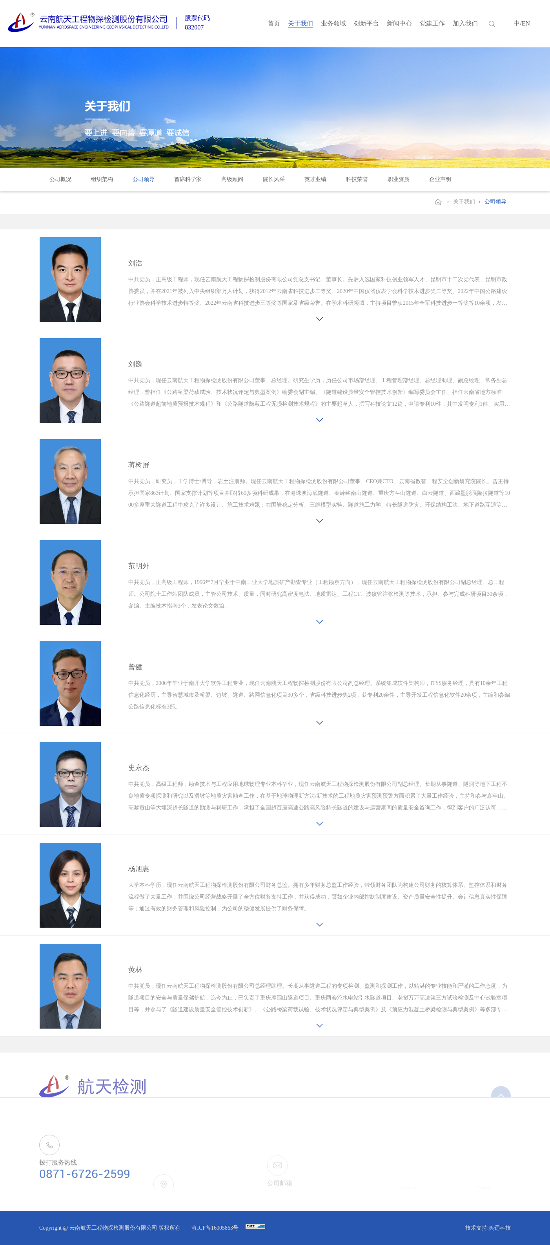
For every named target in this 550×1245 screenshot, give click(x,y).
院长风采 (274, 179)
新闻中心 (399, 23)
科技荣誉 (357, 179)
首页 (274, 23)
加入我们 (465, 23)
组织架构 (102, 179)
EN (526, 23)
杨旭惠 (138, 869)
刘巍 (135, 364)
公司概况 (60, 179)
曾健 (135, 667)
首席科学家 (188, 179)
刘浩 (135, 263)
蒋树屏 (138, 465)
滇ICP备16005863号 (215, 1228)
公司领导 (144, 179)
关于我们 (300, 23)
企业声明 (440, 179)
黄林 (135, 970)
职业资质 (399, 179)
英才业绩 (315, 179)
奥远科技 (500, 1228)
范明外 (138, 566)
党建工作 (432, 23)
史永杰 (138, 768)
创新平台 (366, 23)
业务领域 (333, 23)
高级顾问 (232, 179)
